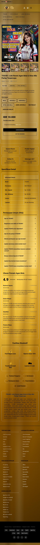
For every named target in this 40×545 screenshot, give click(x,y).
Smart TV (5, 484)
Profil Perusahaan (7, 436)
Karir (4, 444)
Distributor (25, 476)
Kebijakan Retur (26, 444)
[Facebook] (14, 539)
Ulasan (24, 456)
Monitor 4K (5, 474)
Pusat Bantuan (26, 448)
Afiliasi (24, 467)
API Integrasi (25, 488)
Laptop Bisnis (6, 469)
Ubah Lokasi (18, 124)
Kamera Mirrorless (7, 486)
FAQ (23, 451)
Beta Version (6, 509)
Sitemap (5, 458)
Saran (24, 458)
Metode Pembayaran (27, 439)
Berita (4, 446)
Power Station (6, 471)
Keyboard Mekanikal (7, 479)
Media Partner (26, 479)
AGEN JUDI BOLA (20, 17)
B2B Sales (25, 471)
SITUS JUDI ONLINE (8, 19)
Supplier (24, 486)
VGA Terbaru (5, 476)
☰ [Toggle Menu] (31, 8)
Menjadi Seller (26, 469)
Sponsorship (25, 474)
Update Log (5, 511)
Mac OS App (5, 507)
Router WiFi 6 (6, 481)
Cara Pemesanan (26, 436)
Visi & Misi (5, 439)
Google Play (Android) (8, 499)
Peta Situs (33, 529)
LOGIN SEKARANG (20, 130)
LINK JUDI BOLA (25, 14)
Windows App (6, 504)
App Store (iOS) (6, 497)
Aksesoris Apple (6, 488)
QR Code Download (7, 516)
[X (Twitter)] (21, 539)
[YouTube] (25, 539)
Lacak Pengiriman (26, 441)
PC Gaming (5, 467)
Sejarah (4, 441)
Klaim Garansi (26, 446)
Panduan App (6, 514)
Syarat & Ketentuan (7, 451)
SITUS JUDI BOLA (7, 17)
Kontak (4, 456)
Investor (24, 484)
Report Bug (5, 519)
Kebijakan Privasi (6, 448)
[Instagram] (18, 539)
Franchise (25, 481)
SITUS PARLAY (14, 14)
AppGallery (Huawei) (7, 502)
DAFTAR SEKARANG (20, 134)
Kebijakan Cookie (26, 529)
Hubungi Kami (26, 453)
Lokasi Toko (5, 453)
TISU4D (5, 14)
